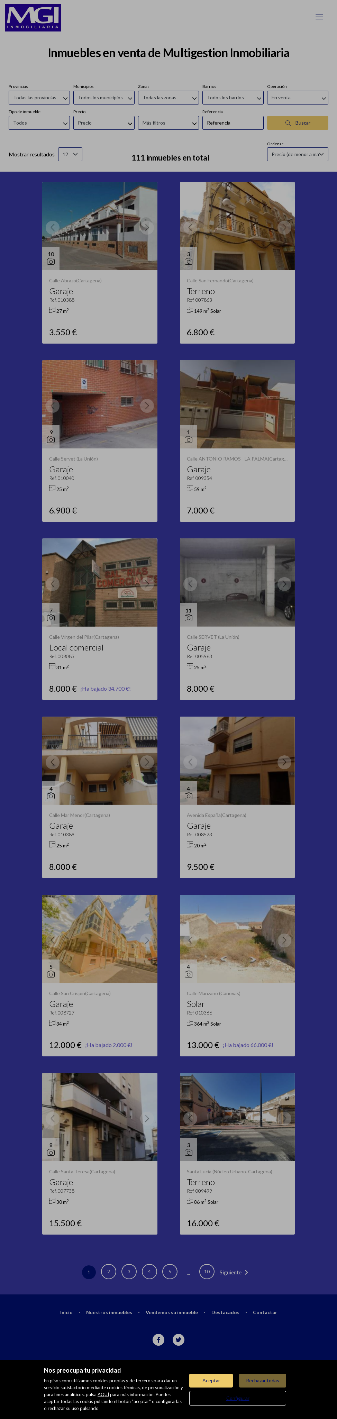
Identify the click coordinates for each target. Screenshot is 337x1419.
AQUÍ (103, 1394)
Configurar (237, 1398)
